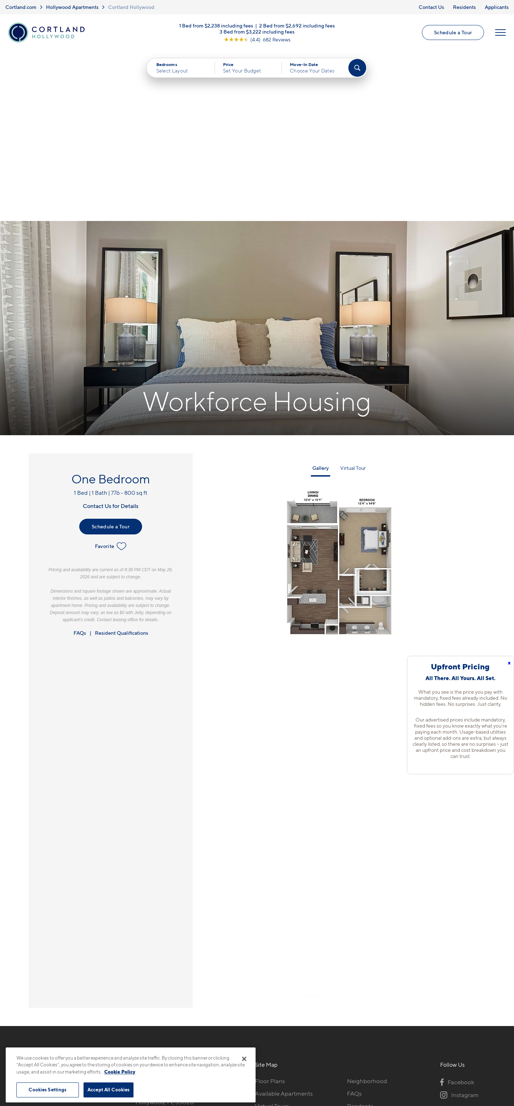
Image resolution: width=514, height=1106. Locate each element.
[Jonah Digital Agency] (468, 1039)
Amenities (268, 961)
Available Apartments (284, 923)
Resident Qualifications (121, 463)
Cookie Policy (119, 1072)
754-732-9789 (155, 911)
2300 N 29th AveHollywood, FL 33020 (165, 928)
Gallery (320, 298)
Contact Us (431, 7)
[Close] (244, 1059)
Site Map (288, 1044)
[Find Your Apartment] (357, 68)
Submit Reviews (255, 1044)
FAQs (80, 463)
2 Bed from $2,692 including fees (297, 25)
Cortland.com (20, 7)
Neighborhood (367, 911)
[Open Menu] (500, 33)
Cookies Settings (47, 1089)
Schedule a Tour (453, 33)
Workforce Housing (373, 948)
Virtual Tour (353, 298)
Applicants (497, 7)
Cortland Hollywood (131, 7)
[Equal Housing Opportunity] (139, 950)
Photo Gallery (273, 948)
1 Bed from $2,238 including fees (216, 25)
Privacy (224, 1044)
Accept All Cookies (108, 1089)
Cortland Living (276, 973)
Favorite (111, 376)
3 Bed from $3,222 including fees (257, 32)
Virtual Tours (272, 936)
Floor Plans (270, 911)
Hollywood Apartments (72, 7)
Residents (464, 7)
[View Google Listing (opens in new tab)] (257, 39)
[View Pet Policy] (195, 950)
